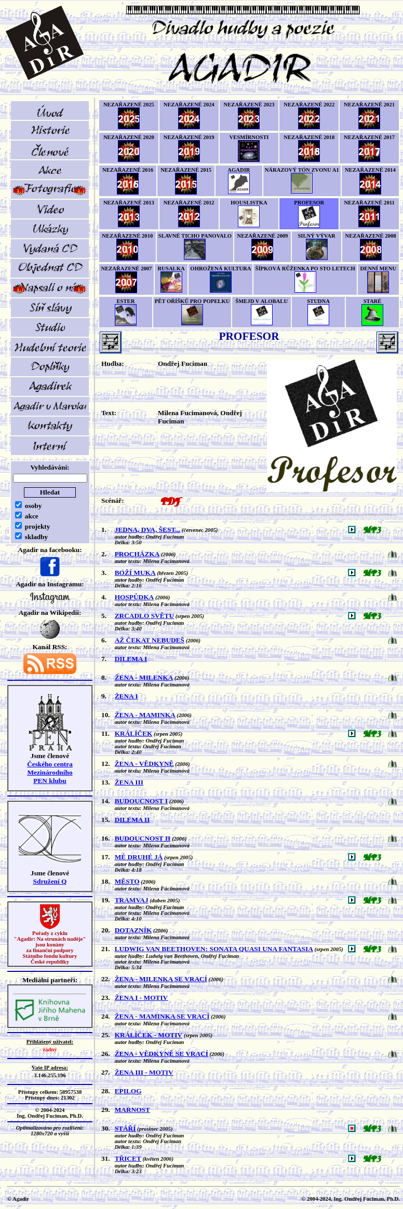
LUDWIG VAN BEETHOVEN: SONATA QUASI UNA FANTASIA (214, 949)
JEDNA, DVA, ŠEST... (148, 529)
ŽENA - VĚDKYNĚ (144, 763)
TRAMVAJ (132, 900)
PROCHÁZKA (137, 554)
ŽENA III (129, 782)
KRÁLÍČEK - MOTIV (148, 1035)
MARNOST (132, 1110)
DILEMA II (132, 819)
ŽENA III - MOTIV (144, 1072)
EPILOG (128, 1091)
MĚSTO (127, 881)
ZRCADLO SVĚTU (144, 616)
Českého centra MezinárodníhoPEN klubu (50, 772)
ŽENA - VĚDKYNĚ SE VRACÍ (161, 1053)
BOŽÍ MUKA (135, 572)
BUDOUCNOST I (141, 801)
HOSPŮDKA (134, 597)
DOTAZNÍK (133, 930)
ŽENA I (126, 696)
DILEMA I (131, 659)
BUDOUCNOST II (143, 838)
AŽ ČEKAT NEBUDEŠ (149, 640)
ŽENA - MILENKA (144, 677)
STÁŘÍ (125, 1128)
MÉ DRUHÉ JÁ (139, 857)
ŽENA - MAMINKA (145, 715)
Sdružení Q (50, 881)
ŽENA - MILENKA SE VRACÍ (161, 979)
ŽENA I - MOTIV (141, 997)
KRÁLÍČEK (134, 733)
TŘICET (128, 1158)
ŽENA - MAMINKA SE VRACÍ (162, 1016)
